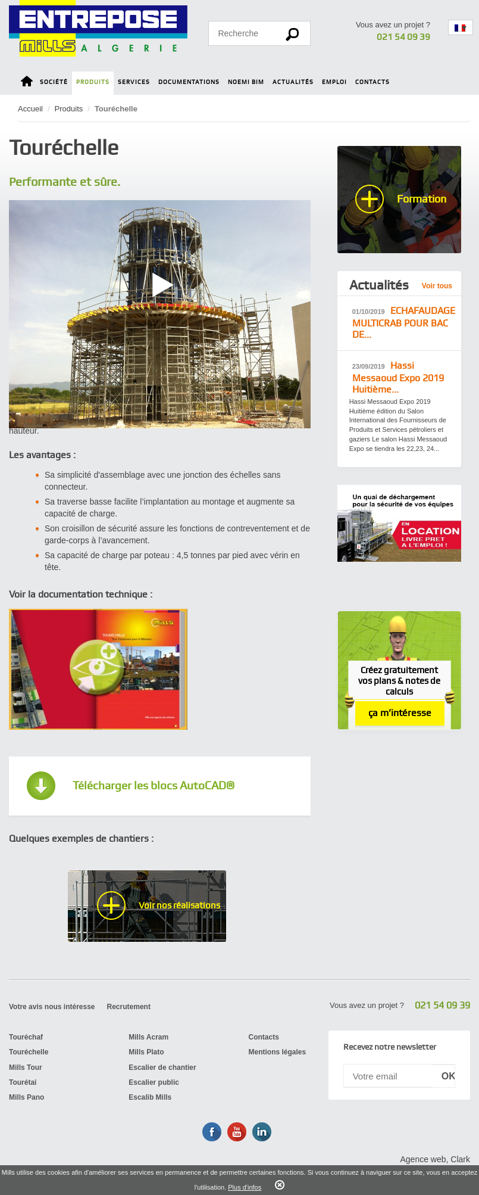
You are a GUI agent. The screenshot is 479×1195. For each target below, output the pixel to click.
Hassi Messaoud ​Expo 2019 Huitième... (398, 377)
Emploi (334, 82)
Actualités (293, 82)
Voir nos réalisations (179, 905)
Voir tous (437, 286)
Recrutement (129, 1007)
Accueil (30, 108)
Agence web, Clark (435, 1159)
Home (27, 83)
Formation (421, 198)
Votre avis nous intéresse (52, 1007)
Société (54, 82)
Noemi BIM (246, 82)
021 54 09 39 (403, 37)
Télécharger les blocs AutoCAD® (153, 785)
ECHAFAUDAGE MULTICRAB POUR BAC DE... (403, 322)
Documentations (189, 82)
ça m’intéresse (399, 712)
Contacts (372, 82)
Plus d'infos (244, 1187)
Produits (92, 82)
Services (134, 82)
